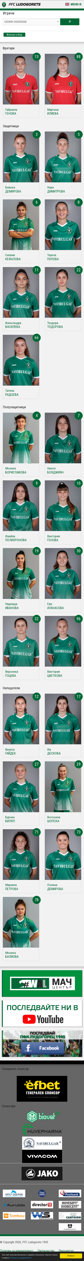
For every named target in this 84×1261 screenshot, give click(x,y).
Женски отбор (14, 34)
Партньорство (46, 1250)
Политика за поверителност (20, 1258)
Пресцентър (66, 1250)
